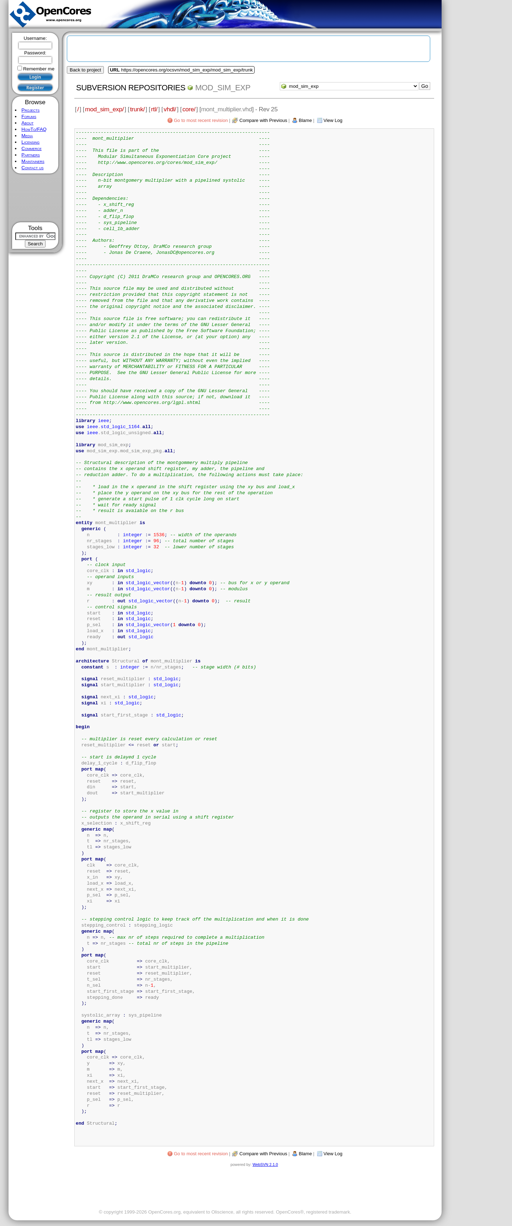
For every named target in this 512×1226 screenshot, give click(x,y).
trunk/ (137, 109)
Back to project (85, 70)
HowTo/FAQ (34, 129)
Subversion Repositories (130, 87)
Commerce (31, 148)
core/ (189, 109)
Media (27, 135)
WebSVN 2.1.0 (265, 1164)
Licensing (30, 142)
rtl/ (154, 109)
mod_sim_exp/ (104, 109)
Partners (30, 155)
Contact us (32, 167)
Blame (305, 120)
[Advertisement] (35, 198)
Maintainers (32, 161)
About (27, 123)
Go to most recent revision (201, 120)
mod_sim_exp (222, 87)
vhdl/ (170, 109)
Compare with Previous (263, 120)
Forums (28, 116)
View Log (333, 120)
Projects (30, 110)
